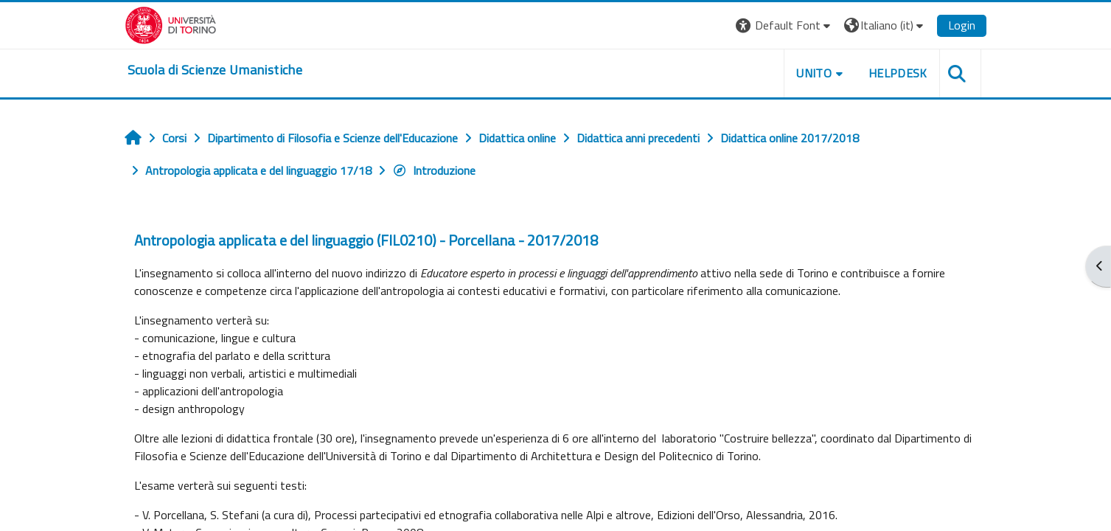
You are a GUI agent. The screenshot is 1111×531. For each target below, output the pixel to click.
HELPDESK (897, 73)
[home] (215, 70)
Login (961, 25)
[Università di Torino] (171, 23)
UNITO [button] (814, 73)
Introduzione (434, 170)
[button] (785, 25)
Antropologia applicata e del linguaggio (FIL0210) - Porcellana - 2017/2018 (366, 240)
